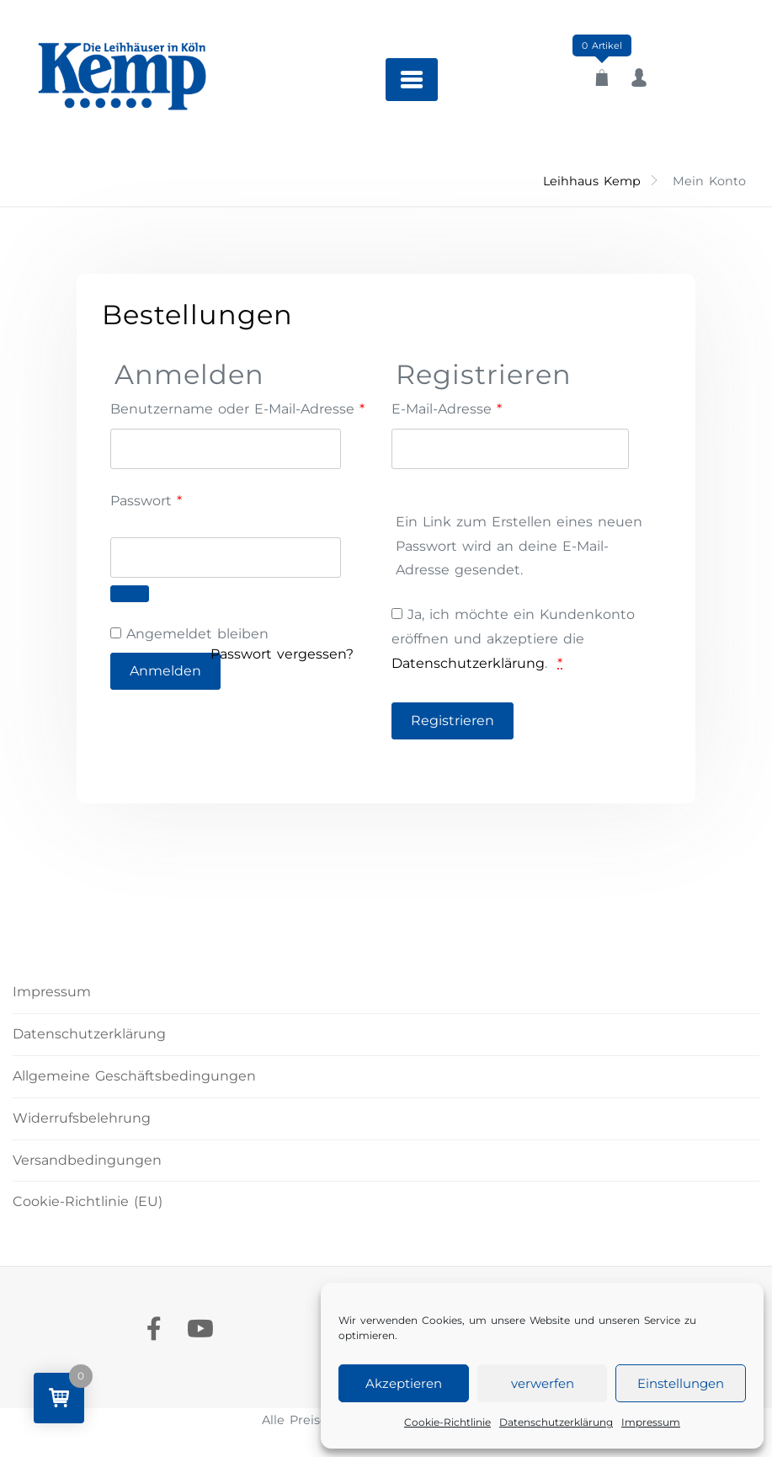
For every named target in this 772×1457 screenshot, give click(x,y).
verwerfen (542, 1383)
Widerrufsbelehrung (82, 1118)
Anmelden (165, 671)
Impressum (650, 1422)
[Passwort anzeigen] (129, 593)
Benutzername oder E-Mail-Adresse (238, 407)
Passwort (184, 499)
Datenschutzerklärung (556, 1422)
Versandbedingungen (87, 1160)
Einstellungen (680, 1383)
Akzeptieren (403, 1383)
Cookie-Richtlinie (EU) (87, 1201)
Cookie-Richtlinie (447, 1422)
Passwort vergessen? (282, 654)
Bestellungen (197, 314)
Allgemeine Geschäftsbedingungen (134, 1076)
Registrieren (452, 720)
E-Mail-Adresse (446, 407)
